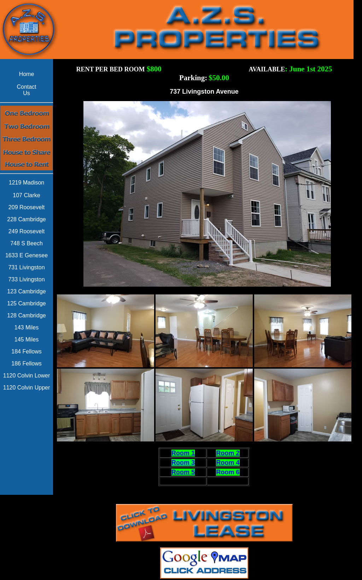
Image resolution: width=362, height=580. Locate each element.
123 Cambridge (26, 291)
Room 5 (183, 472)
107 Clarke (26, 195)
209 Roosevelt (26, 207)
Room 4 (227, 462)
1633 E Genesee (26, 255)
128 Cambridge (26, 315)
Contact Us (26, 90)
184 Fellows (26, 351)
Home (26, 74)
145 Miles (26, 339)
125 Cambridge (26, 303)
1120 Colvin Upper (26, 388)
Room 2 (227, 453)
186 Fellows (26, 364)
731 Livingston (26, 267)
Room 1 (183, 453)
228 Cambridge (26, 219)
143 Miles (26, 327)
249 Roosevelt (26, 231)
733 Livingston (26, 279)
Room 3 (183, 462)
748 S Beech (26, 243)
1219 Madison (27, 183)
